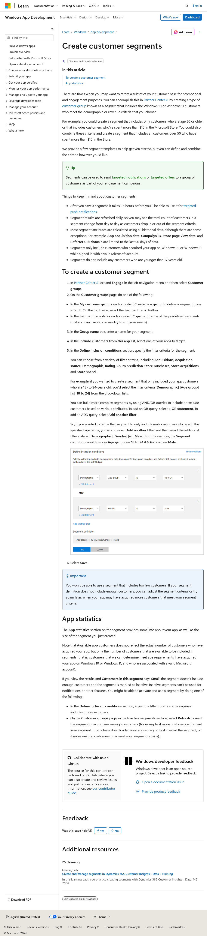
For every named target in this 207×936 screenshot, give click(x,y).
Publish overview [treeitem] (19, 52)
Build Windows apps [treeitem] (22, 46)
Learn (65, 32)
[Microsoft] (8, 6)
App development (102, 32)
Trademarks (175, 927)
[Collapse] (52, 29)
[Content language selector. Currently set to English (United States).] (23, 917)
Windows (80, 32)
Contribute (75, 927)
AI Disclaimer (12, 927)
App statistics (74, 83)
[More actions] (200, 32)
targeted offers (163, 177)
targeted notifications (129, 177)
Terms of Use (154, 927)
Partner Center (154, 100)
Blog (56, 927)
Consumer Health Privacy (121, 927)
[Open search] (187, 6)
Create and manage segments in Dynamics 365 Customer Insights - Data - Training (117, 874)
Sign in (197, 5)
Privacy (91, 927)
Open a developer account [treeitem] (26, 64)
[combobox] (29, 37)
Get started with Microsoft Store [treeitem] (30, 58)
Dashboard (192, 17)
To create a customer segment (85, 77)
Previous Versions (37, 927)
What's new (171, 17)
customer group (74, 106)
